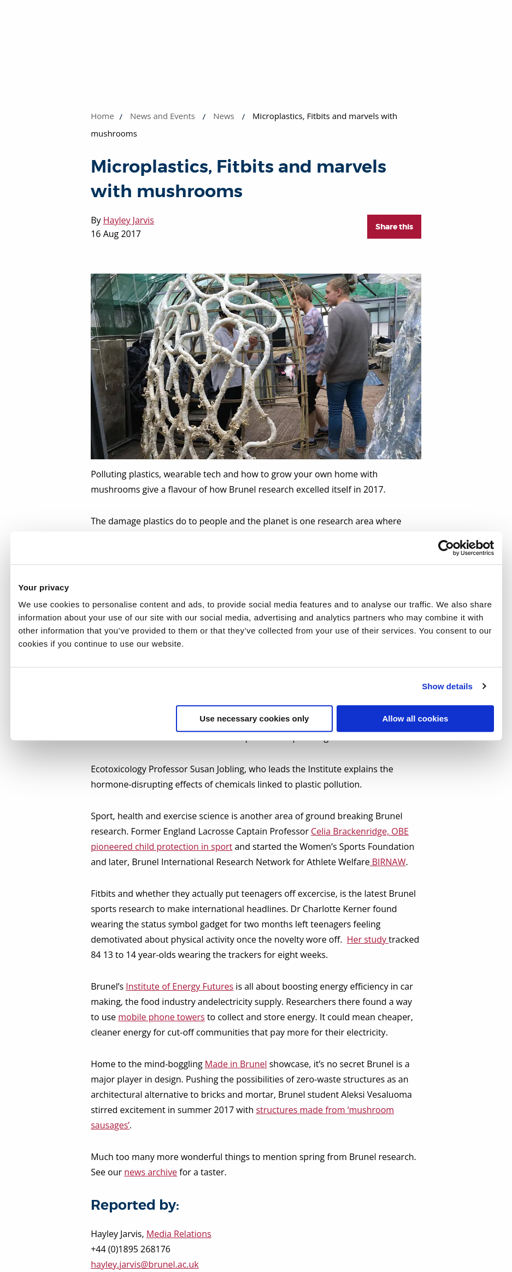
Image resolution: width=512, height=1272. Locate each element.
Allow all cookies (415, 718)
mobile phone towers (161, 1017)
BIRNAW (388, 862)
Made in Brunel (236, 1064)
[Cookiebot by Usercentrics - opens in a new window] (446, 548)
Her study (368, 939)
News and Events (162, 115)
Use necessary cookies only (254, 718)
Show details (447, 686)
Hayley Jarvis (128, 220)
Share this (394, 227)
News (223, 115)
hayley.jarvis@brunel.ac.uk (145, 1264)
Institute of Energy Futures (179, 986)
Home (102, 115)
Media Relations (178, 1234)
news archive (150, 1172)
